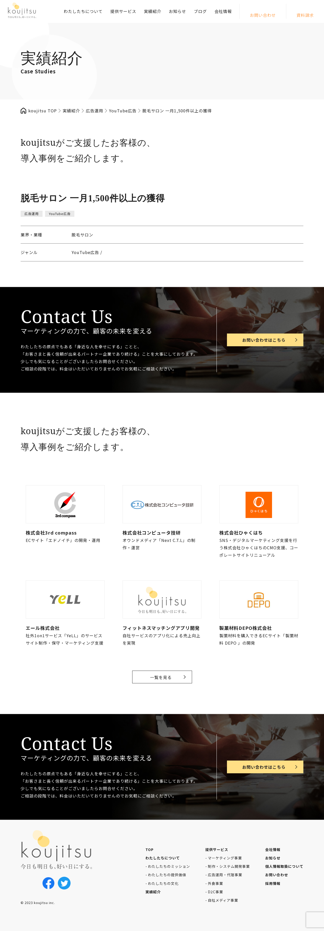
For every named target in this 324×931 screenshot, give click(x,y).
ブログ (200, 11)
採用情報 (272, 883)
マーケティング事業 (225, 857)
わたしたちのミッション (169, 866)
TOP (149, 849)
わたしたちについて (83, 11)
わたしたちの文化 (163, 883)
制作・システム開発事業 (229, 866)
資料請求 (305, 15)
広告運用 (31, 213)
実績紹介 (152, 11)
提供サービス (123, 11)
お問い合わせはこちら (264, 340)
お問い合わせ (263, 15)
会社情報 (223, 11)
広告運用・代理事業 (225, 874)
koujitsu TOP (42, 111)
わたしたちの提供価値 (167, 874)
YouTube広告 (60, 213)
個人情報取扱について (284, 866)
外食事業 (215, 883)
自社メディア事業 (223, 900)
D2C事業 (215, 891)
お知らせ (177, 11)
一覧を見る (161, 677)
